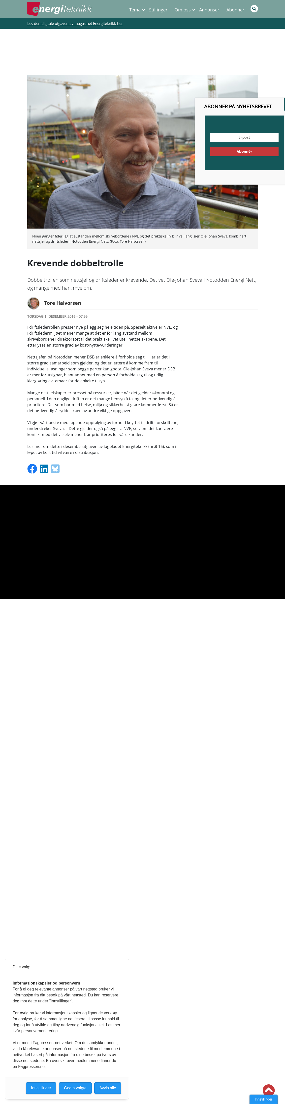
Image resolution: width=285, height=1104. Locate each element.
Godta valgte (75, 1088)
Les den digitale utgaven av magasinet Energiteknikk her (75, 23)
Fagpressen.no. (32, 1067)
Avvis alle (107, 1088)
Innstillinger (263, 1099)
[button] (268, 1090)
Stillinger (158, 10)
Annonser (209, 10)
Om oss (183, 10)
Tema (135, 10)
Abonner (235, 10)
